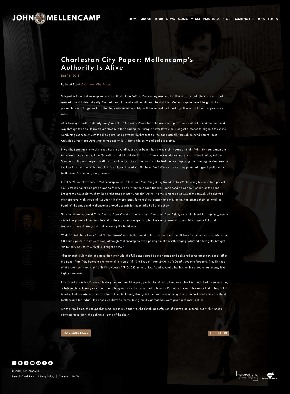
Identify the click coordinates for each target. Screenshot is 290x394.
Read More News (76, 333)
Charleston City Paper (95, 84)
